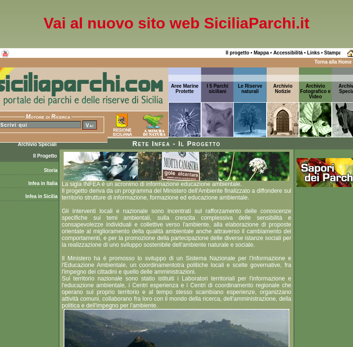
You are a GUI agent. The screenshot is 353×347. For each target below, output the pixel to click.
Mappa (261, 52)
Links (313, 52)
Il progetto (237, 52)
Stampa (332, 52)
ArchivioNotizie (282, 88)
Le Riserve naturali (250, 88)
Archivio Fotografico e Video (315, 91)
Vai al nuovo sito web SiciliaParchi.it (176, 23)
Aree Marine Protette (184, 88)
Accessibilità (288, 52)
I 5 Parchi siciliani (217, 88)
